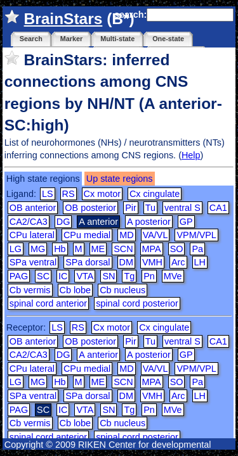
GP (186, 222)
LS (47, 194)
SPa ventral (33, 262)
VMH (152, 262)
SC (43, 276)
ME (98, 249)
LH (200, 262)
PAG (19, 276)
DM (126, 262)
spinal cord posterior (137, 303)
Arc (178, 262)
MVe (173, 276)
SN (108, 276)
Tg (129, 276)
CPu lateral (32, 235)
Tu (150, 208)
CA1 (218, 208)
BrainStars (63, 18)
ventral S (182, 208)
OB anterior (33, 208)
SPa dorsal (87, 262)
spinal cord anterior (48, 303)
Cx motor (102, 194)
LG (16, 249)
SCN (123, 249)
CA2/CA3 (29, 222)
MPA (151, 249)
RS (68, 194)
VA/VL (155, 235)
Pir (130, 208)
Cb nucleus (122, 290)
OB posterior (90, 208)
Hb (59, 249)
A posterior (149, 222)
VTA (84, 276)
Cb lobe (75, 290)
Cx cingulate (154, 194)
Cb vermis (30, 290)
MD (126, 235)
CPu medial (86, 235)
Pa (197, 249)
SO (176, 249)
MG (37, 249)
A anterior (98, 355)
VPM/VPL (196, 235)
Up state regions (119, 179)
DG (63, 222)
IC (62, 276)
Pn (149, 276)
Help (191, 155)
